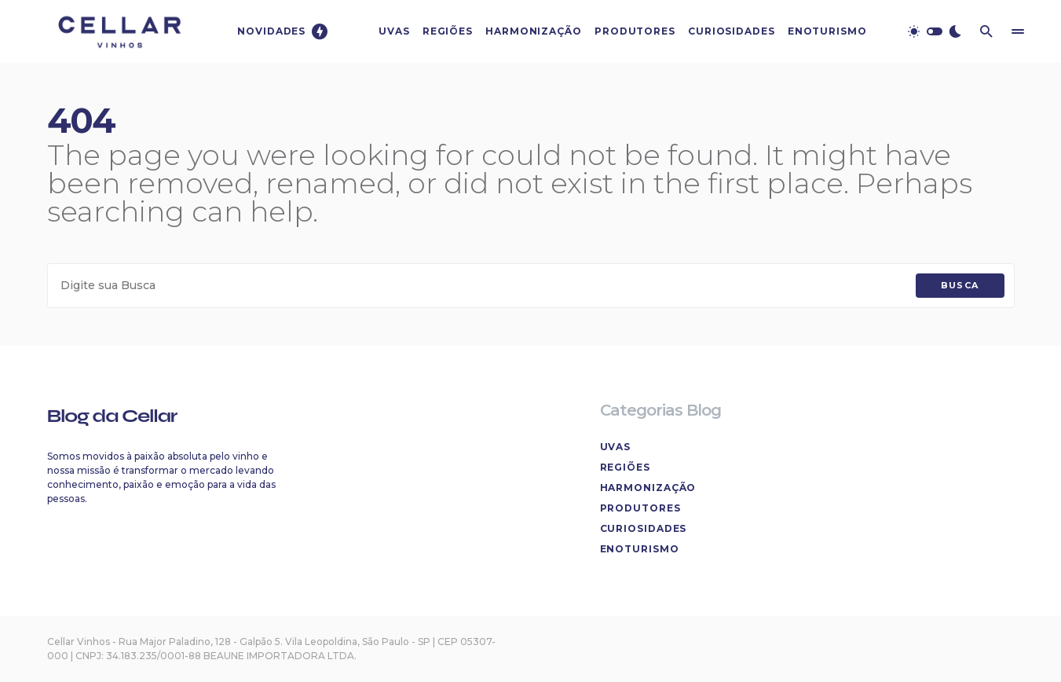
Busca (960, 285)
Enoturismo (639, 549)
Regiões (625, 467)
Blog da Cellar (112, 416)
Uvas (615, 447)
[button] (934, 31)
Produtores (640, 508)
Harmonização (648, 487)
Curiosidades (643, 528)
